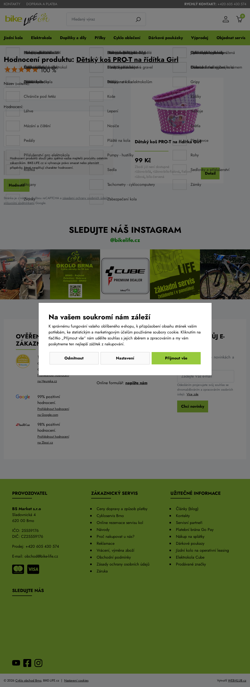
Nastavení (125, 358)
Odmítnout (73, 358)
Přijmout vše (176, 358)
